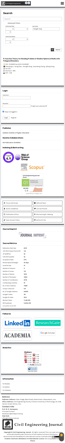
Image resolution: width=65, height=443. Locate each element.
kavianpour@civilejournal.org (12, 414)
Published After (9, 26)
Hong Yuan (18, 66)
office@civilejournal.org (10, 418)
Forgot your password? (39, 106)
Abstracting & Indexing (43, 214)
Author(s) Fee (40, 220)
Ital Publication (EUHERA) (12, 142)
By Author (35, 26)
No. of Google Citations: (10, 291)
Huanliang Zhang (39, 66)
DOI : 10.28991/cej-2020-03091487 (17, 64)
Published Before (10, 36)
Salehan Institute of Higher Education (16, 133)
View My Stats (32, 371)
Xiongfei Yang (27, 66)
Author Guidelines (11, 208)
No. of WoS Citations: (9, 286)
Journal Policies (40, 208)
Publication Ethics (11, 214)
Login (6, 118)
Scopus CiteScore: (8, 288)
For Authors (6, 387)
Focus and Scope (11, 203)
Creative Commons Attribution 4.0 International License (24, 439)
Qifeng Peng (50, 66)
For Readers (6, 384)
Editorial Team (40, 203)
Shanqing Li (9, 66)
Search (58, 49)
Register (13, 118)
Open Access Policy (12, 220)
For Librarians (7, 390)
